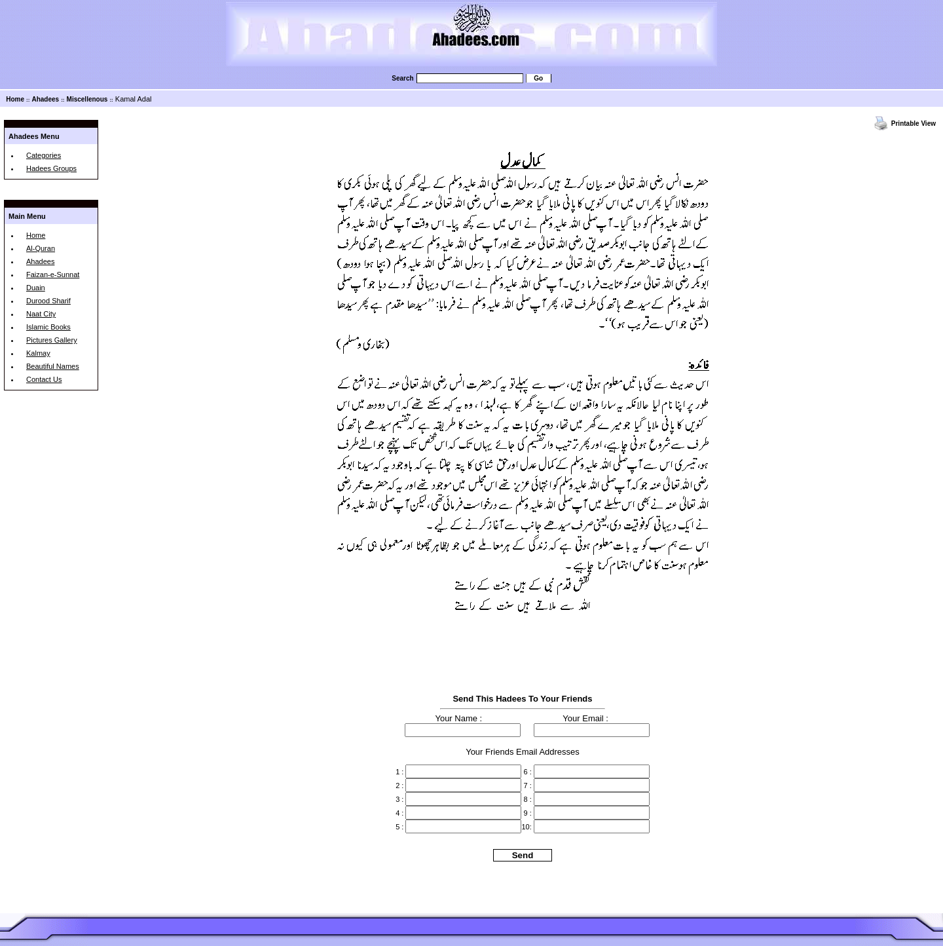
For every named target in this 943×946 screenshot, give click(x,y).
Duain (35, 288)
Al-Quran (40, 248)
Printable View (913, 123)
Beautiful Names (52, 366)
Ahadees (45, 99)
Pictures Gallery (51, 340)
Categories (43, 155)
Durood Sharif (48, 301)
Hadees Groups (51, 168)
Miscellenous (87, 99)
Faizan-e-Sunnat (52, 274)
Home (15, 99)
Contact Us (44, 379)
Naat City (41, 314)
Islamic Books (48, 327)
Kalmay (38, 353)
